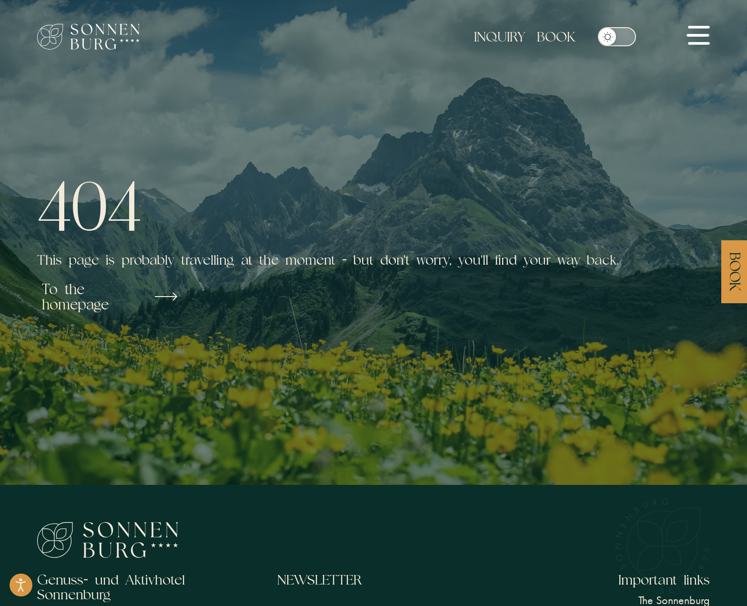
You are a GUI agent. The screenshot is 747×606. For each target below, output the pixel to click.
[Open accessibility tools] (21, 585)
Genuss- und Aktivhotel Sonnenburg (111, 587)
